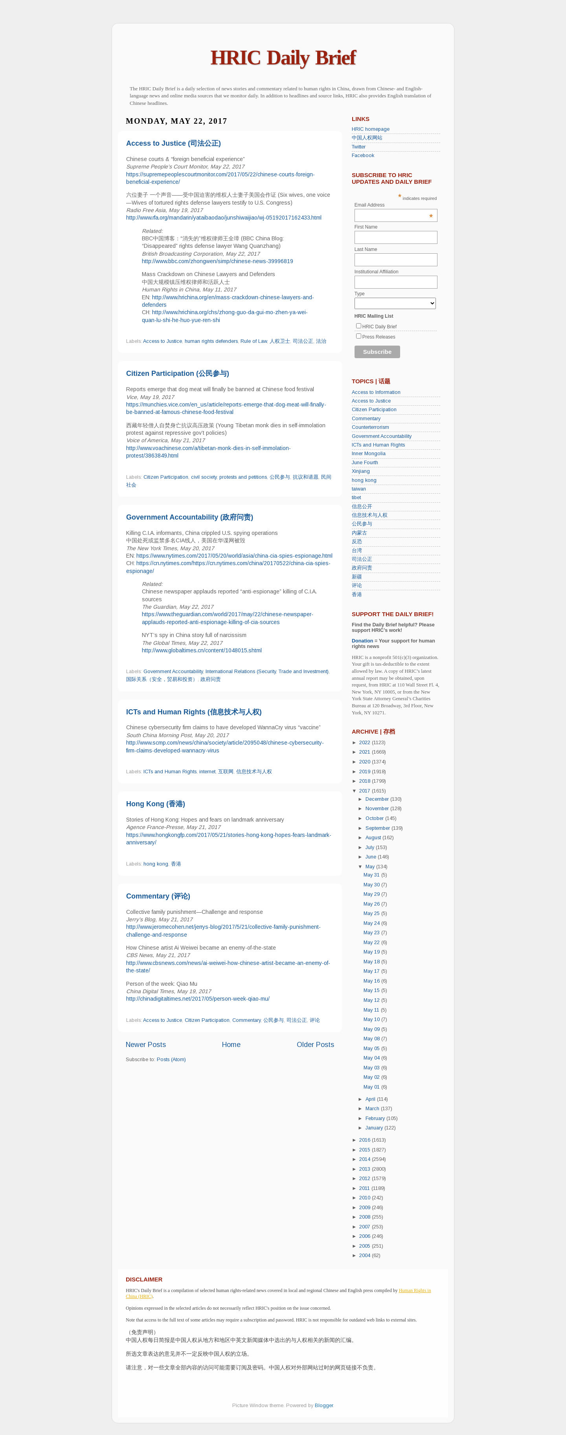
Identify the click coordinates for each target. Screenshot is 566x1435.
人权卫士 (280, 341)
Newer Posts (146, 1045)
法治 (321, 341)
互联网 (225, 771)
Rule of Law (254, 341)
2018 (365, 781)
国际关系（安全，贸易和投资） (162, 679)
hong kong (155, 864)
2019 (365, 771)
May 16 (372, 981)
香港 (176, 864)
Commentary (246, 1020)
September (378, 828)
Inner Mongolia (369, 453)
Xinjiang (361, 471)
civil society (204, 477)
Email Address (394, 205)
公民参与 (280, 477)
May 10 (372, 1019)
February (376, 1118)
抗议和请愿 (305, 477)
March (373, 1108)
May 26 (372, 904)
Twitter (359, 147)
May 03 (372, 1068)
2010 (365, 1198)
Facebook (363, 155)
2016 (365, 1140)
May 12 (372, 1000)
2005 (365, 1246)
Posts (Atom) (171, 1059)
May (371, 866)
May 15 (372, 990)
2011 (365, 1188)
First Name (366, 227)
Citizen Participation (165, 477)
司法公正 (303, 341)
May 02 (372, 1077)
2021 (365, 752)
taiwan (359, 489)
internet (207, 771)
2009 (365, 1207)
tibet (356, 497)
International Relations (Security (241, 671)
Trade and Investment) (304, 671)
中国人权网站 (367, 138)
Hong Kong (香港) (155, 804)
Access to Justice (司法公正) (173, 143)
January (375, 1128)
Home (231, 1045)
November (378, 808)
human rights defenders (211, 341)
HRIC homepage (371, 129)
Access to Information (376, 392)
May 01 (372, 1087)
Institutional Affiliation (377, 272)
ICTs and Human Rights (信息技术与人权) (194, 712)
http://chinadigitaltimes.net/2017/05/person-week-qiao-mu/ (198, 999)
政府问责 (210, 679)
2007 (365, 1227)
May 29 (372, 894)
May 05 (372, 1048)
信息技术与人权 (254, 771)
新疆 (357, 577)
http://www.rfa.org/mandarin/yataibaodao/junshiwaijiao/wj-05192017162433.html (224, 217)
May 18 (372, 962)
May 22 (372, 942)
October (375, 818)
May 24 (372, 923)
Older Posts (315, 1045)
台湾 (357, 550)
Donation (362, 641)
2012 (365, 1178)
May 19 (372, 952)
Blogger (324, 1405)
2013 (365, 1169)
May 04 (372, 1058)
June (372, 857)
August (374, 837)
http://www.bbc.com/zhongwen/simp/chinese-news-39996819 (217, 261)
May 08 (372, 1038)
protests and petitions (243, 477)
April (371, 1099)
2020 (365, 762)
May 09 (372, 1029)
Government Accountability (173, 671)
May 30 (372, 885)
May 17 (372, 971)
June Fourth (365, 462)
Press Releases (378, 337)
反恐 (357, 541)
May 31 (372, 875)
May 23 (372, 932)
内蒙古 (359, 533)
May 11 (372, 1010)
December (378, 799)
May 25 (372, 913)
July (371, 847)
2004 (365, 1255)
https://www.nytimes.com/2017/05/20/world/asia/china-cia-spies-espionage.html (234, 556)
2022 (365, 742)
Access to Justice (162, 341)
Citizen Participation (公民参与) (177, 373)
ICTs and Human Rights (170, 771)
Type (360, 294)
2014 (365, 1159)
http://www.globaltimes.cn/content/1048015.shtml (202, 650)
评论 (315, 1020)
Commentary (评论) (158, 896)
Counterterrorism (370, 427)
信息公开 (362, 506)
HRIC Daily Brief (283, 57)
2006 (365, 1236)
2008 (365, 1217)
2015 (365, 1150)
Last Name (366, 249)
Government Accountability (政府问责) (189, 517)
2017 (365, 791)
